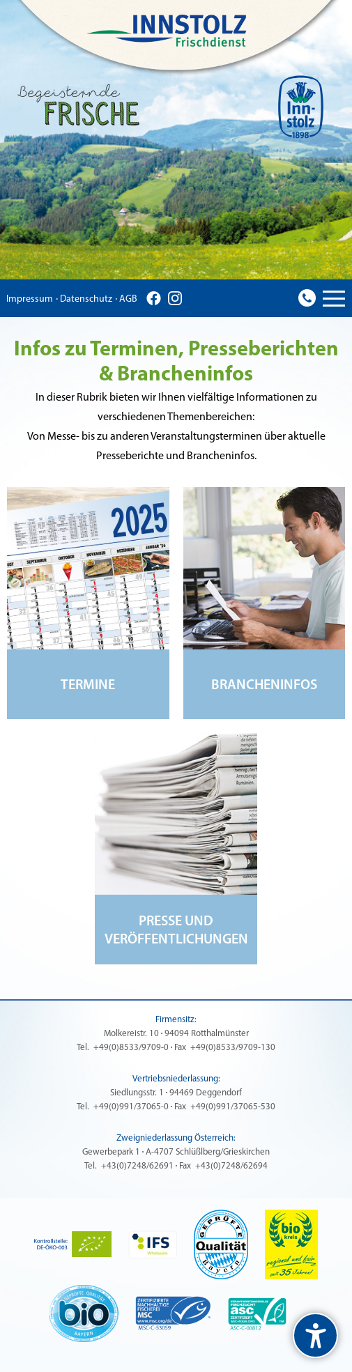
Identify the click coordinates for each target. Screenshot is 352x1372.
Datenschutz (86, 299)
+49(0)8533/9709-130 (232, 1047)
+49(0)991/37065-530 (232, 1106)
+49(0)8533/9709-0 (131, 1047)
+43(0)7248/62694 (231, 1166)
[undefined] (315, 1335)
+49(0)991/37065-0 (131, 1106)
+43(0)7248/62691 (137, 1166)
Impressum (29, 299)
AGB (128, 299)
